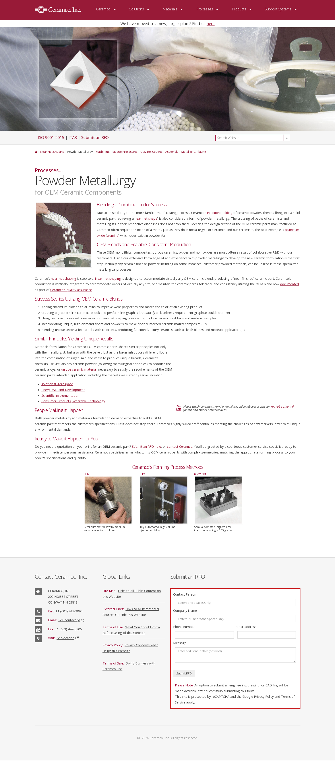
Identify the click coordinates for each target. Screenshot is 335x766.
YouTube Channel (282, 406)
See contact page (71, 620)
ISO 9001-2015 (51, 137)
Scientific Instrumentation (60, 395)
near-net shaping (63, 278)
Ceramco (103, 9)
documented (289, 284)
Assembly (171, 152)
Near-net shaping (108, 278)
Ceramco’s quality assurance (71, 289)
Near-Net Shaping (52, 152)
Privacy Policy (264, 696)
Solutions (136, 9)
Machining (103, 152)
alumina (112, 235)
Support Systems (278, 9)
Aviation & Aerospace (57, 384)
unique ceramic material (79, 369)
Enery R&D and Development (63, 389)
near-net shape (146, 218)
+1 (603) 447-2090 (69, 611)
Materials (170, 9)
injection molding (219, 212)
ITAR (73, 137)
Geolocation (65, 638)
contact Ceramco (179, 446)
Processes (204, 9)
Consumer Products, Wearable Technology (73, 401)
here (211, 23)
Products (239, 9)
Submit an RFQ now (146, 446)
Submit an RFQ (95, 137)
